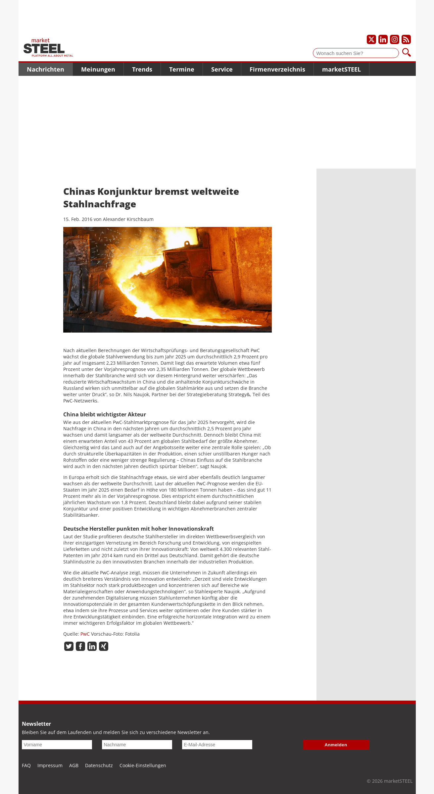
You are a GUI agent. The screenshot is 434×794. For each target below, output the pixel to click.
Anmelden (336, 744)
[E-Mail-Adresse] (217, 744)
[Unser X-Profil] (371, 39)
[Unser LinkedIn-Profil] (383, 39)
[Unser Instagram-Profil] (394, 39)
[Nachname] (137, 744)
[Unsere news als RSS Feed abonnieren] (406, 39)
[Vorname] (57, 744)
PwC (85, 634)
